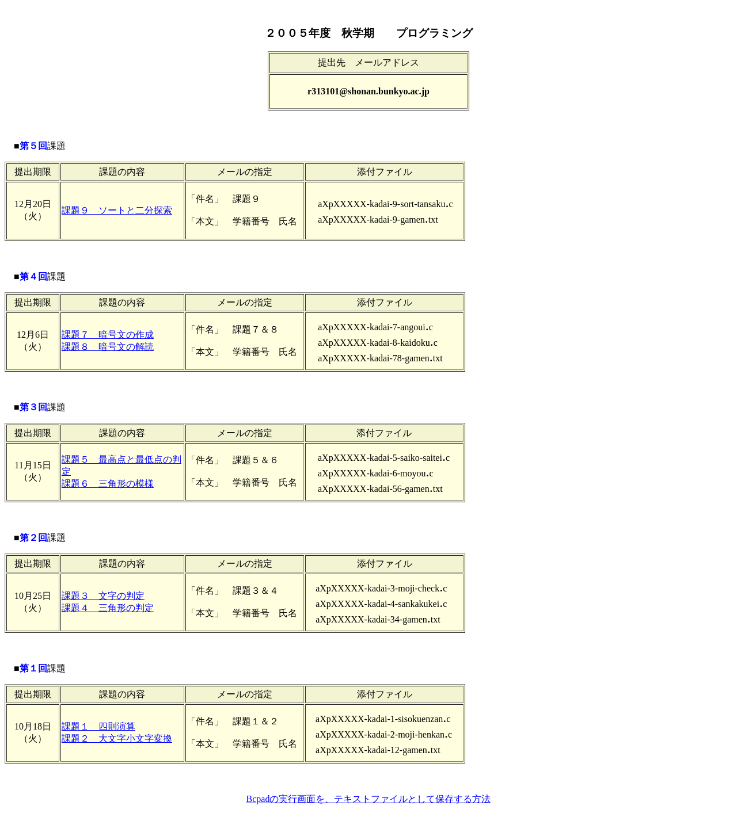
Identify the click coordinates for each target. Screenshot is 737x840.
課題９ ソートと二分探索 (117, 210)
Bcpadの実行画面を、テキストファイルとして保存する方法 (368, 799)
